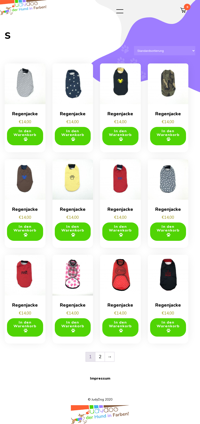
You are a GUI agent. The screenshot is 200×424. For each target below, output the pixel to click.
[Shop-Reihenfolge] (164, 50)
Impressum (100, 378)
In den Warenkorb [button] (25, 133)
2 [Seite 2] (100, 357)
